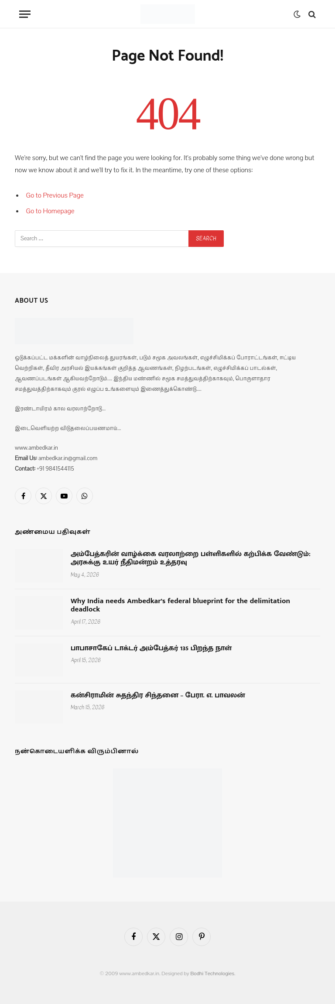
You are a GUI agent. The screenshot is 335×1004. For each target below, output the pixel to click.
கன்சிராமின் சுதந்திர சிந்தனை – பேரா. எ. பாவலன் (158, 695)
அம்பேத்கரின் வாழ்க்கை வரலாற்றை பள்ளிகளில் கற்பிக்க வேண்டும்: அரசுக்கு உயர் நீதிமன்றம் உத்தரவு (191, 558)
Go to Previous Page (55, 195)
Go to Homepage (50, 211)
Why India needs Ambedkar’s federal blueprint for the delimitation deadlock (180, 605)
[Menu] (25, 14)
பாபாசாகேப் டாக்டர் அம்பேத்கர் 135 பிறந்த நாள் (151, 648)
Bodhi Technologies (212, 973)
